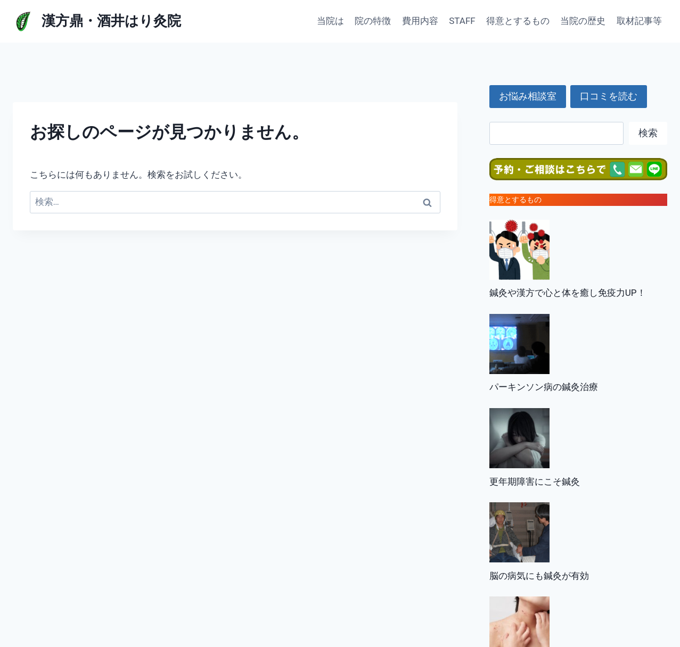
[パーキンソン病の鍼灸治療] (519, 344)
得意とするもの (518, 20)
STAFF (462, 20)
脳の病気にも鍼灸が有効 (539, 575)
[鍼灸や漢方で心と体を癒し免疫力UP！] (519, 250)
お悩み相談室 (527, 96)
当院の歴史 (582, 20)
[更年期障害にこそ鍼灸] (519, 438)
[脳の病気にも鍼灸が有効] (519, 532)
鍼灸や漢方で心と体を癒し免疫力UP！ (567, 292)
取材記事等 (639, 20)
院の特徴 (373, 20)
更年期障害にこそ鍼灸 (534, 481)
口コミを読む (608, 96)
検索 (648, 132)
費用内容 (420, 20)
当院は (330, 20)
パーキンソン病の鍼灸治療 (543, 386)
